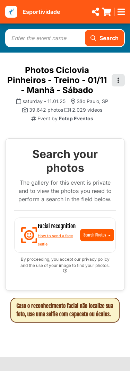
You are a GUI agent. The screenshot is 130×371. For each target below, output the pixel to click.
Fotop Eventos (76, 118)
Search (104, 38)
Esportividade (41, 11)
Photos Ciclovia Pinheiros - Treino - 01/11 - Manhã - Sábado (57, 80)
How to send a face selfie (55, 240)
